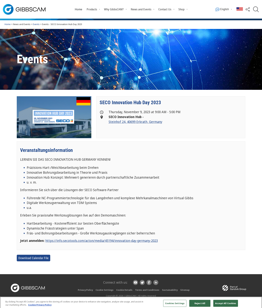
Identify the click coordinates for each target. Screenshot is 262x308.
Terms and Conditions (147, 289)
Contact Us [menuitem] (164, 9)
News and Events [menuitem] (141, 9)
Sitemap (185, 289)
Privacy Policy (85, 289)
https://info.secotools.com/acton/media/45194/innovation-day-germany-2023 (101, 240)
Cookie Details (124, 289)
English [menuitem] (222, 9)
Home (78, 9)
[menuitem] (78, 9)
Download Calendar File (33, 258)
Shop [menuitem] (181, 9)
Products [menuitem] (92, 9)
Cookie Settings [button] (104, 289)
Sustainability (170, 289)
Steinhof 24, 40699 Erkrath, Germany (135, 121)
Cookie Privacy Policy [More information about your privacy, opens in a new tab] (39, 306)
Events (36, 24)
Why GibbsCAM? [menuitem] (114, 9)
